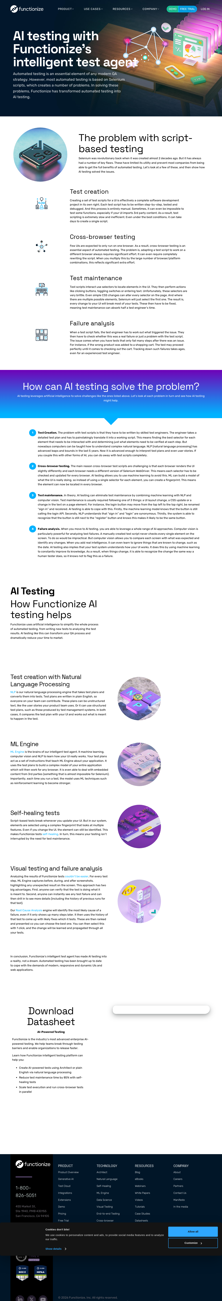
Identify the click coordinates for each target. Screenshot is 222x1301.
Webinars (140, 1186)
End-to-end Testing (108, 1213)
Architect (102, 1172)
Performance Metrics (109, 1227)
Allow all (193, 1276)
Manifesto (179, 1199)
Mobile (100, 1234)
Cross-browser (105, 1220)
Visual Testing (105, 1206)
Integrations (65, 1193)
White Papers (142, 1193)
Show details (53, 1294)
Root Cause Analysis (29, 910)
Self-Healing (104, 1186)
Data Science (104, 1199)
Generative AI (66, 1179)
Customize (193, 1288)
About (177, 1172)
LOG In (205, 9)
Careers (177, 1179)
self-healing (50, 834)
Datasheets (141, 1220)
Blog (137, 1172)
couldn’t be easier (76, 876)
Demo (173, 9)
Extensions (64, 1199)
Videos (139, 1199)
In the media (180, 1206)
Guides (139, 1227)
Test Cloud (64, 1186)
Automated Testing (108, 1241)
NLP (13, 692)
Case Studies (142, 1213)
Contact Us (179, 1193)
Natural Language (107, 1179)
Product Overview (68, 1172)
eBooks (139, 1179)
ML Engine (17, 751)
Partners (178, 1186)
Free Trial (187, 9)
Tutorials (140, 1206)
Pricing (62, 1213)
